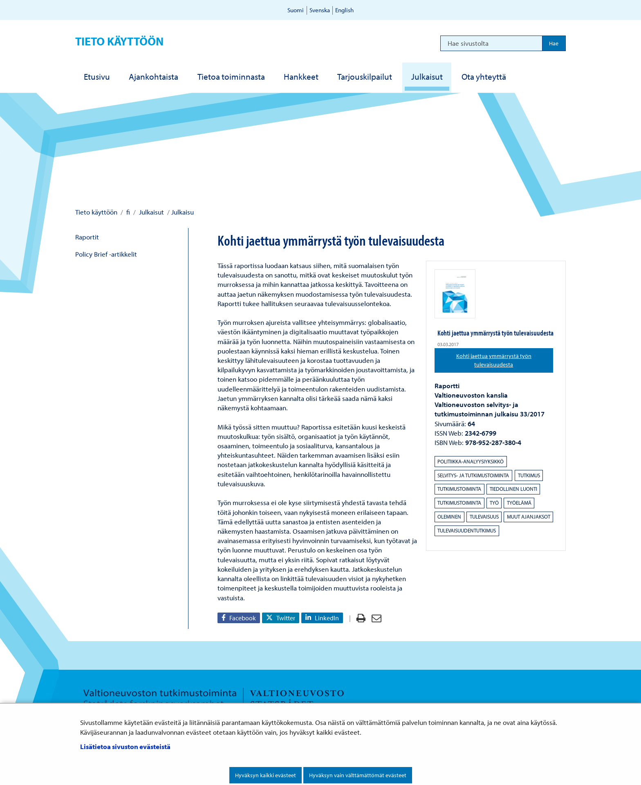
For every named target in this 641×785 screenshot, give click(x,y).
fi (127, 212)
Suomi (295, 10)
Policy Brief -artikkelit (106, 254)
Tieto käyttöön (119, 41)
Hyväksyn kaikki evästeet (265, 775)
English (344, 10)
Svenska (319, 10)
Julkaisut (150, 212)
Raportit (87, 237)
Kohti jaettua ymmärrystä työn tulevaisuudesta (504, 360)
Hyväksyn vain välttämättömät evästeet (357, 775)
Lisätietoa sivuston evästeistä (125, 746)
